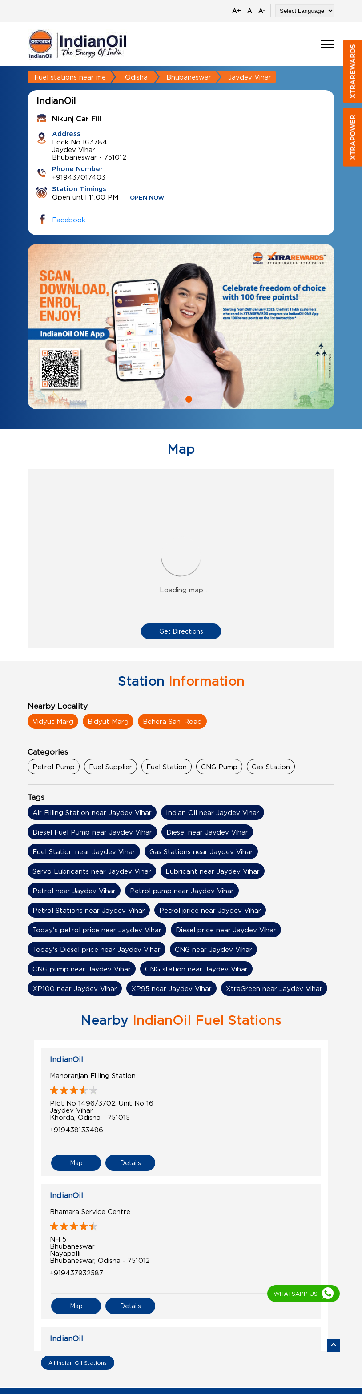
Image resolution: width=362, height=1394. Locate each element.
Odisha (136, 76)
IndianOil (66, 1059)
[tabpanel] (181, 326)
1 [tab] (174, 398)
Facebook (68, 219)
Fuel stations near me (70, 76)
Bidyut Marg (108, 721)
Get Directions (181, 631)
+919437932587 (76, 1272)
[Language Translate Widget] (304, 10)
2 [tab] (187, 398)
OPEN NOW (147, 198)
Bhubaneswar (188, 76)
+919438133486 (76, 1129)
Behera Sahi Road (172, 721)
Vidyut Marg (52, 721)
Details (130, 1162)
